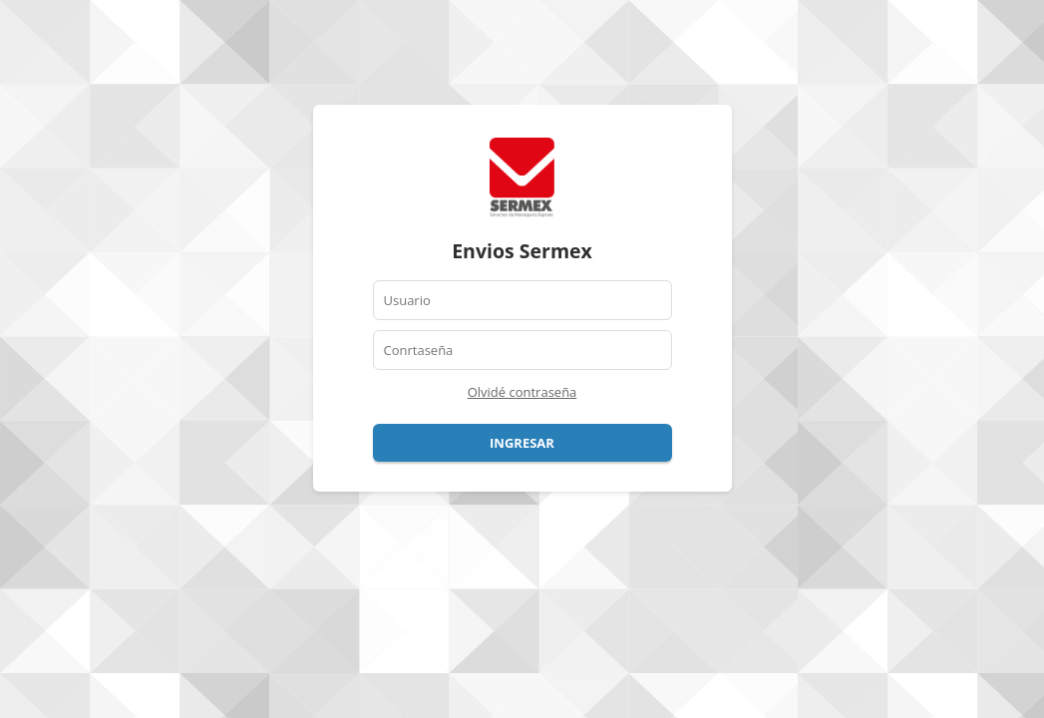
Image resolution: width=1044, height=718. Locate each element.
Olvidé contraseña (522, 392)
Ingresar (522, 443)
